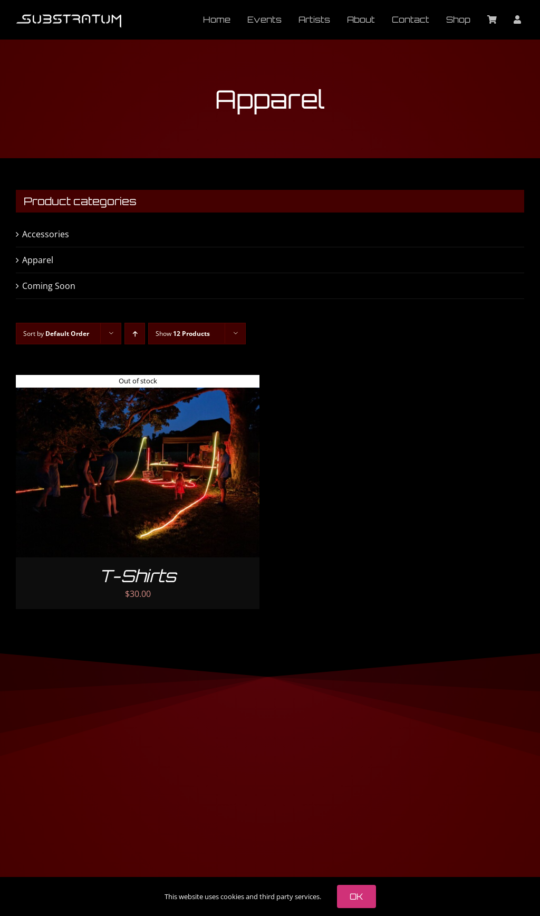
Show (183, 333)
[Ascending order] (134, 333)
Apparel (37, 260)
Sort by (56, 333)
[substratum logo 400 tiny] (68, 18)
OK (356, 896)
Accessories (45, 234)
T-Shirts (137, 575)
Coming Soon (48, 286)
